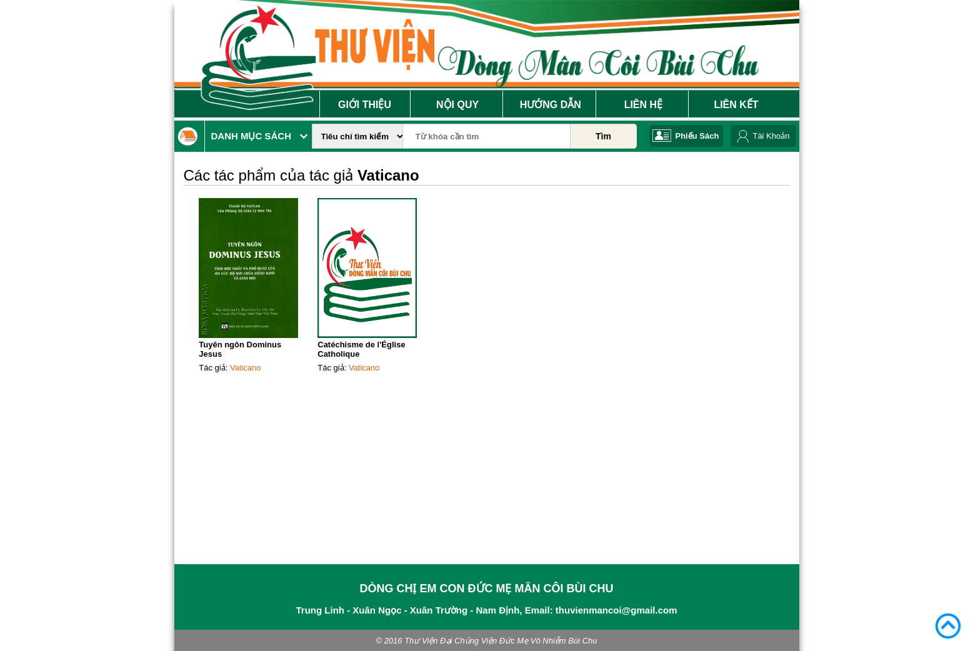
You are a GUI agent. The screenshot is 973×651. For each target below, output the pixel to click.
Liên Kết (736, 104)
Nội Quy (457, 104)
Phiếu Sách (697, 136)
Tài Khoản (770, 136)
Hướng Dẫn (550, 104)
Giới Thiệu (364, 104)
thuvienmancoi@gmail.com (616, 610)
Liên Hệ (643, 104)
